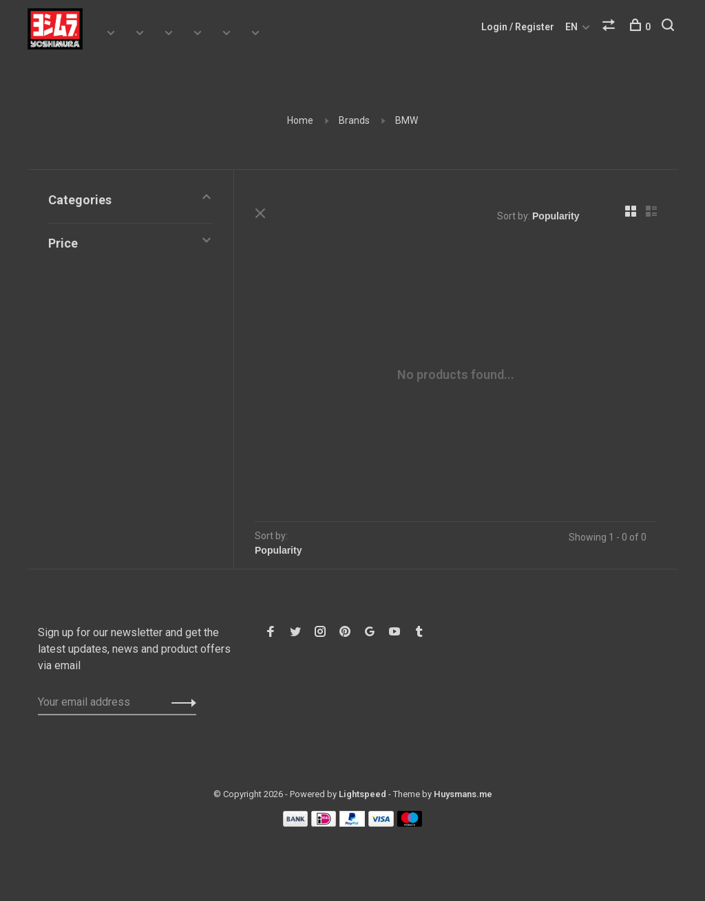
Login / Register (517, 26)
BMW (406, 120)
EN (571, 26)
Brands (354, 120)
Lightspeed (362, 794)
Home (300, 120)
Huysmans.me (463, 794)
